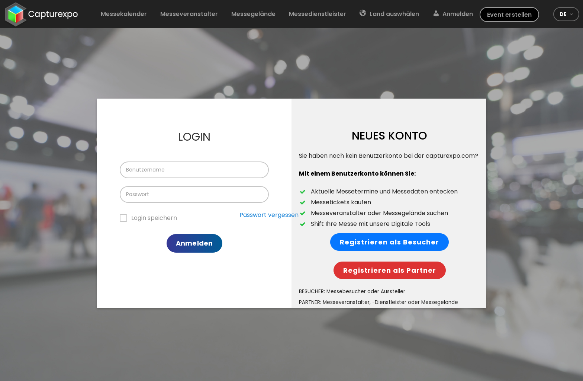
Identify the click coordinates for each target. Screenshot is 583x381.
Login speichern (154, 218)
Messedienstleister (317, 14)
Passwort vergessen (269, 215)
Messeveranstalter (189, 14)
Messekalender (124, 14)
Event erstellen (509, 14)
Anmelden (194, 243)
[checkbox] (148, 218)
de (563, 14)
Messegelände (253, 14)
